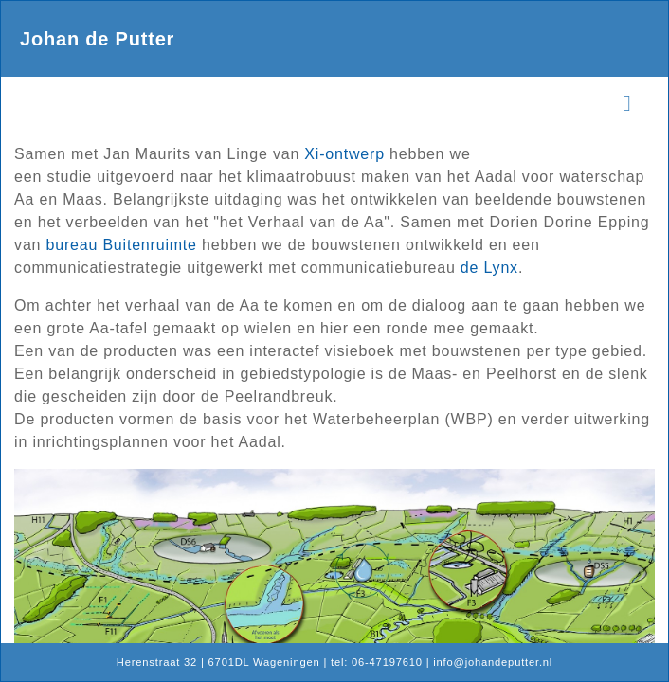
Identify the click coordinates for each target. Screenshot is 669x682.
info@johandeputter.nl (492, 662)
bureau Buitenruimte (121, 245)
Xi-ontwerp (344, 154)
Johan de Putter (97, 38)
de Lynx (489, 268)
